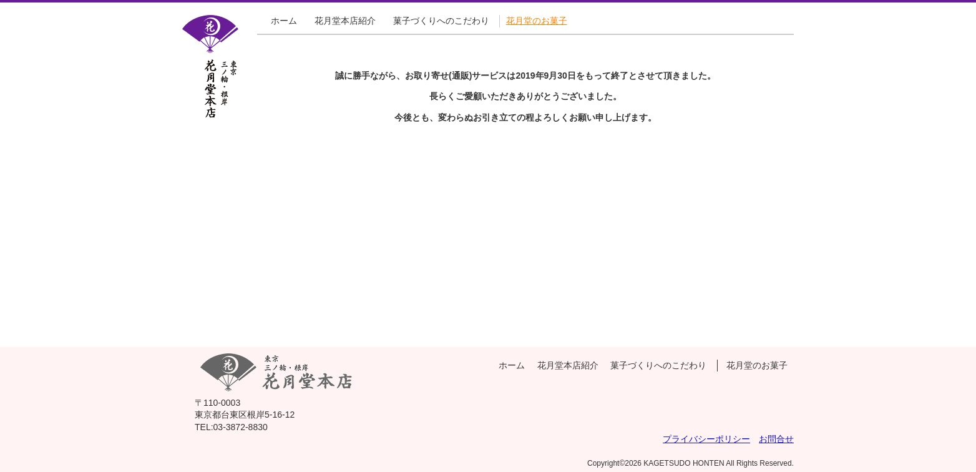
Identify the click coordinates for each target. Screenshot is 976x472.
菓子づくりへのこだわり (441, 21)
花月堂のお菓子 (536, 21)
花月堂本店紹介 (345, 21)
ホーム (284, 21)
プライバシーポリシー (706, 439)
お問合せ (776, 439)
